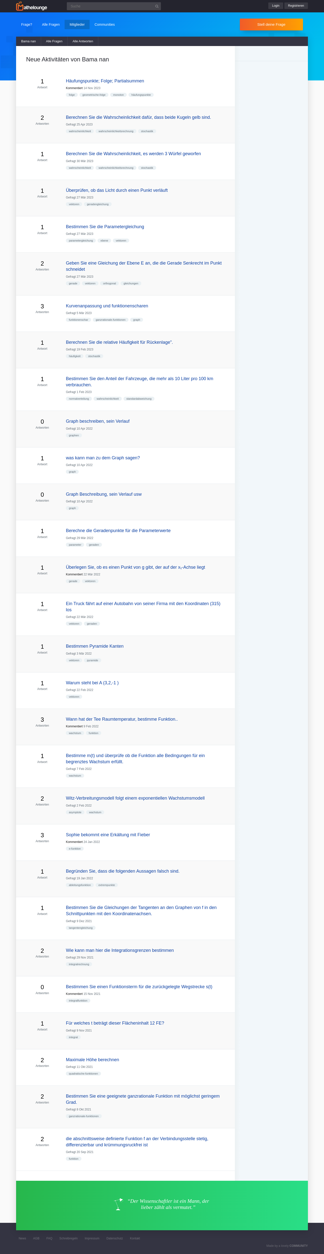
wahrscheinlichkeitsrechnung (116, 131)
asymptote (75, 812)
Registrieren (296, 5)
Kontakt (135, 1238)
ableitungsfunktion (80, 885)
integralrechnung (79, 964)
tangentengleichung (81, 927)
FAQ (49, 1238)
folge (72, 94)
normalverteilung (79, 398)
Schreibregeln (68, 1238)
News (22, 1238)
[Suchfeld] (114, 6)
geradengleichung (97, 204)
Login (275, 5)
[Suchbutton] (157, 6)
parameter (75, 544)
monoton (118, 94)
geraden (94, 544)
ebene (104, 240)
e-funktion (75, 848)
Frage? (26, 24)
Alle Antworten (83, 41)
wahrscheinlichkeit (80, 131)
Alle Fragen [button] (51, 24)
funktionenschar (78, 319)
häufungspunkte (141, 94)
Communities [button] (105, 24)
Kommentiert (74, 88)
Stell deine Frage (271, 24)
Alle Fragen (54, 41)
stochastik (147, 131)
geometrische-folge (94, 94)
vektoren (74, 204)
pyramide (92, 660)
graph (136, 319)
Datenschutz (114, 1238)
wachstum (75, 733)
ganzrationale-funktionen (110, 319)
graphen (74, 435)
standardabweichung (139, 398)
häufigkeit (74, 356)
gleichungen (131, 283)
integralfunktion (78, 1000)
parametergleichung (81, 240)
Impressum (92, 1238)
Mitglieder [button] (77, 24)
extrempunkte (107, 885)
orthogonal (109, 283)
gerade (73, 283)
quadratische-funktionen (83, 1073)
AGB (36, 1238)
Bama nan (28, 41)
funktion (94, 733)
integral (73, 1037)
